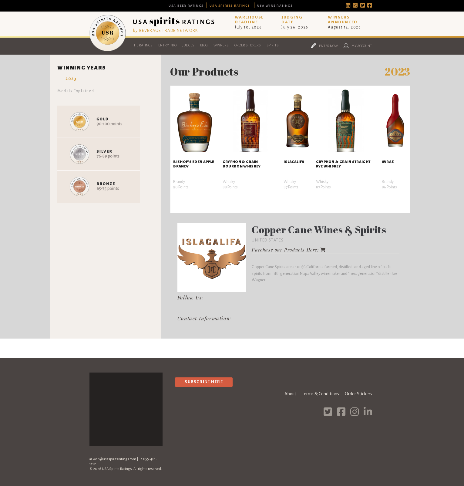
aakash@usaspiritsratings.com (112, 459)
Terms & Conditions (320, 393)
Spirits (273, 45)
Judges (188, 45)
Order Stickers (247, 45)
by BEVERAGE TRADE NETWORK (165, 30)
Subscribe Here (204, 382)
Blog (204, 45)
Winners (221, 45)
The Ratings (142, 45)
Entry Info (167, 45)
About (290, 393)
